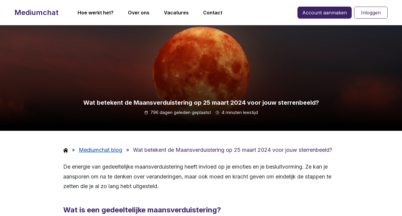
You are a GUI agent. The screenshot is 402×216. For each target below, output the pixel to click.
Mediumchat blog (100, 150)
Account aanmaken (324, 13)
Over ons (138, 13)
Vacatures (176, 13)
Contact (212, 13)
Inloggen (371, 13)
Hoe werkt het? (96, 13)
